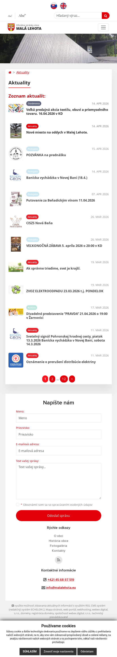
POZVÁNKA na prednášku (46, 155)
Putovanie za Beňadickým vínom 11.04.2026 (60, 200)
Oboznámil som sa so (56, 505)
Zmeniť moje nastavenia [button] (58, 651)
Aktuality (22, 72)
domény (25, 613)
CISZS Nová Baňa (39, 223)
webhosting (84, 609)
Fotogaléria (58, 545)
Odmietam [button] (86, 651)
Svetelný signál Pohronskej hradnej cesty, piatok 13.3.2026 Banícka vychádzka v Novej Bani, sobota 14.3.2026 (65, 340)
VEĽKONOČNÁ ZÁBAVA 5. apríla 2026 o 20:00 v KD (64, 246)
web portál (69, 609)
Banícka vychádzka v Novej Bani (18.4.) (56, 177)
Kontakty (58, 550)
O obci (58, 536)
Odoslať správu (58, 515)
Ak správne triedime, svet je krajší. (53, 268)
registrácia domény (43, 613)
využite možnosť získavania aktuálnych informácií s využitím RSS (51, 605)
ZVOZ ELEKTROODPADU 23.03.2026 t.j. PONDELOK (64, 291)
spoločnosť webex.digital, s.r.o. (73, 613)
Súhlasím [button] (30, 651)
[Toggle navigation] (103, 27)
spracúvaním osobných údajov (72, 505)
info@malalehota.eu (61, 587)
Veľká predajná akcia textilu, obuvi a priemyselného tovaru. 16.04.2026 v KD (67, 111)
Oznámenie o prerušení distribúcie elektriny (61, 362)
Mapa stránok (54, 609)
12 (64, 379)
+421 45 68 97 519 (61, 579)
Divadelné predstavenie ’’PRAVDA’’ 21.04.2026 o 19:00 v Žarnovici (67, 316)
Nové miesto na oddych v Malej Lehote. (57, 132)
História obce (58, 540)
